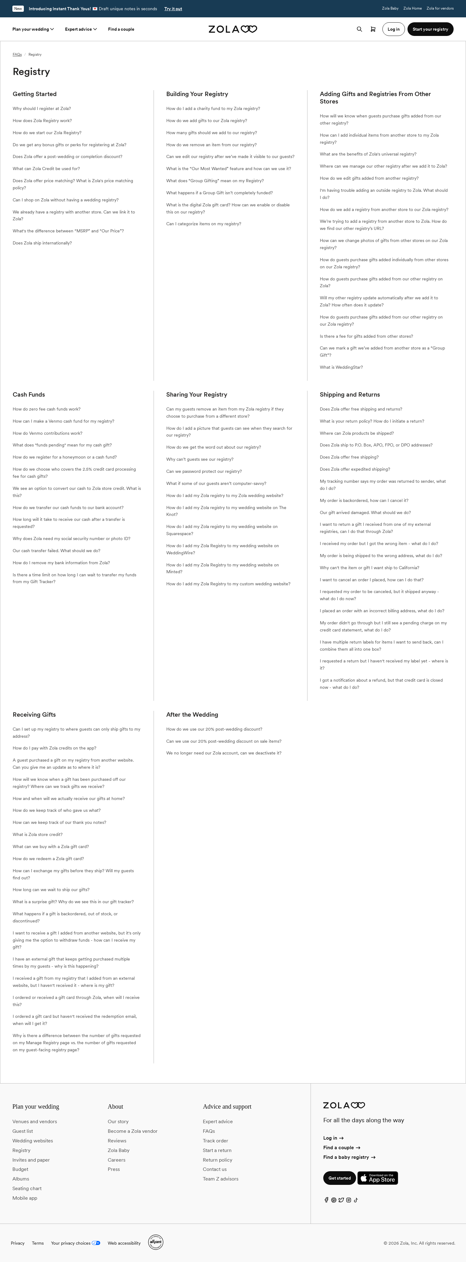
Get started (340, 1178)
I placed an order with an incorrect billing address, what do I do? (382, 610)
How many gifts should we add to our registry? (211, 132)
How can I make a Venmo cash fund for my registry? (63, 421)
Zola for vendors (440, 8)
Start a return (217, 1150)
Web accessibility (124, 1243)
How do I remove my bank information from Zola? (61, 562)
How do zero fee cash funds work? (47, 409)
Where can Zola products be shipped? (357, 433)
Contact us (215, 1169)
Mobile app (24, 1198)
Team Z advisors (220, 1179)
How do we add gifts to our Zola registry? (206, 120)
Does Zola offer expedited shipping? (355, 469)
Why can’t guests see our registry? (199, 459)
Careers (116, 1160)
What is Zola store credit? (38, 834)
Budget (20, 1169)
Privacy (17, 1243)
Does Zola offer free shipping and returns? (361, 409)
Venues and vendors (34, 1121)
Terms (38, 1243)
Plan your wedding (33, 29)
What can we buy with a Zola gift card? (51, 846)
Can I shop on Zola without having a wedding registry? (66, 199)
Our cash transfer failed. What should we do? (56, 550)
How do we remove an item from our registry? (211, 144)
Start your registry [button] (430, 29)
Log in (334, 1138)
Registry (21, 1150)
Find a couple (121, 29)
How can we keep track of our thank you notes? (59, 822)
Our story (118, 1121)
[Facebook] (326, 1201)
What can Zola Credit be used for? (46, 168)
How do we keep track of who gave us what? (57, 810)
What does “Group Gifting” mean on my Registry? (215, 180)
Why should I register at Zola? (42, 108)
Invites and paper (31, 1160)
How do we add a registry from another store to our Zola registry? (384, 209)
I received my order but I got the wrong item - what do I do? (379, 543)
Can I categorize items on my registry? (203, 223)
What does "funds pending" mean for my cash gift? (62, 444)
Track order (215, 1141)
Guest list (22, 1131)
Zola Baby (390, 8)
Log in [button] (394, 29)
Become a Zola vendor (133, 1131)
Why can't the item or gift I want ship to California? (369, 567)
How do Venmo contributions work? (47, 433)
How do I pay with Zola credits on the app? (54, 747)
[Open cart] (373, 29)
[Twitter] (341, 1201)
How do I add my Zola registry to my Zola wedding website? (224, 495)
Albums (20, 1179)
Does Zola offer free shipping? (349, 457)
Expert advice (81, 29)
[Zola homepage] (233, 29)
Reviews (117, 1141)
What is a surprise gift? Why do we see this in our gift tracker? (73, 901)
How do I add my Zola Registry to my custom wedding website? (228, 583)
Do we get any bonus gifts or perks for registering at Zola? (69, 144)
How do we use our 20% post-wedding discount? (214, 729)
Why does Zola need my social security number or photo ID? (71, 538)
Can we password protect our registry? (204, 471)
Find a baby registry (350, 1157)
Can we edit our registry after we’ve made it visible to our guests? (230, 156)
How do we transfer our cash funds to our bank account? (68, 507)
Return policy (217, 1160)
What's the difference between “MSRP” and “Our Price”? (68, 230)
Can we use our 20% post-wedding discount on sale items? (223, 741)
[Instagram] (349, 1201)
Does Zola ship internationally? (42, 242)
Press (114, 1169)
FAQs (17, 54)
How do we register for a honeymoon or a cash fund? (65, 457)
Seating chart (26, 1188)
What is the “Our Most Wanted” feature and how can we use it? (228, 168)
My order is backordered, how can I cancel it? (364, 500)
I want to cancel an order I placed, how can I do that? (372, 579)
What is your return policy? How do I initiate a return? (372, 421)
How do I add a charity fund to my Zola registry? (213, 108)
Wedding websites (32, 1141)
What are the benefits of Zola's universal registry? (368, 154)
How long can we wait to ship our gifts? (51, 889)
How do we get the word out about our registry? (213, 447)
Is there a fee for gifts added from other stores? (366, 336)
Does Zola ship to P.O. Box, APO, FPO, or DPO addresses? (376, 444)
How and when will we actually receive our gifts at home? (69, 798)
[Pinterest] (334, 1201)
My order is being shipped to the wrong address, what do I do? (381, 555)
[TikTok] (356, 1201)
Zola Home (412, 8)
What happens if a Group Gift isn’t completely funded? (219, 192)
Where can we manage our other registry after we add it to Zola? (383, 166)
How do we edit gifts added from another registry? (369, 178)
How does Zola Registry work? (42, 120)
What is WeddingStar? (341, 367)
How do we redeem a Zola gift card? (48, 858)
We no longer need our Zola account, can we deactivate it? (223, 752)
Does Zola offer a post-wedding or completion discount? (67, 156)
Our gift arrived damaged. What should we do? (365, 512)
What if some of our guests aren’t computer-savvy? (216, 483)
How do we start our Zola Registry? (47, 132)
